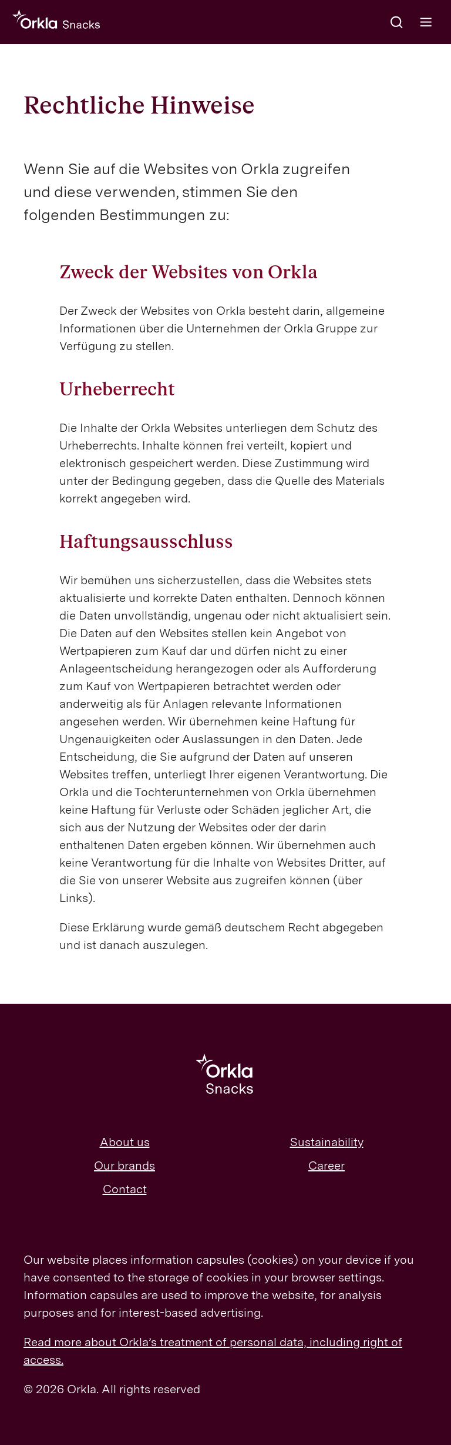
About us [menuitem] (125, 1142)
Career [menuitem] (326, 1165)
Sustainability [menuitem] (327, 1142)
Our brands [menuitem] (124, 1165)
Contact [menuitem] (125, 1189)
